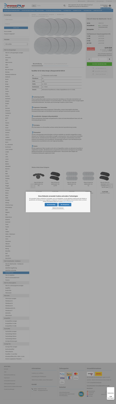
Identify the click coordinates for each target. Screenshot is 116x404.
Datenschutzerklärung (68, 201)
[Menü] (113, 388)
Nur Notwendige (51, 204)
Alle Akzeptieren (65, 204)
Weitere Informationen (58, 208)
